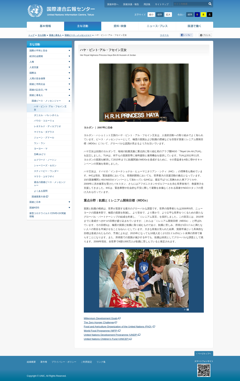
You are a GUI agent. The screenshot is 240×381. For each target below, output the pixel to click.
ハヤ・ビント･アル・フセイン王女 (50, 108)
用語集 (147, 4)
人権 (31, 62)
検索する (210, 4)
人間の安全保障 (37, 78)
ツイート (164, 35)
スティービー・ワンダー (46, 171)
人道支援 (33, 67)
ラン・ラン (39, 143)
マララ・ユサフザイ (44, 176)
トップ (31, 35)
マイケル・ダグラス (44, 132)
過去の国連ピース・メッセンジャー (49, 184)
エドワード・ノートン (45, 160)
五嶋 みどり (40, 154)
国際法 (32, 73)
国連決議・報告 (131, 4)
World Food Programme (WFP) (101, 330)
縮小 (151, 14)
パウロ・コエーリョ (44, 120)
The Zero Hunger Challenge (99, 322)
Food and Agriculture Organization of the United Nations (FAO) (118, 326)
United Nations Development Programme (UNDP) (110, 334)
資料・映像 (120, 27)
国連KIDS (34, 207)
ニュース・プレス (157, 27)
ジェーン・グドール (44, 137)
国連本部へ (112, 4)
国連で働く (195, 27)
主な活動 (82, 27)
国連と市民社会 (37, 84)
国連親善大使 (38, 196)
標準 (160, 14)
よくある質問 (40, 191)
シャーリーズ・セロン (45, 165)
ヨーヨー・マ (40, 148)
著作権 (43, 362)
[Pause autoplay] (186, 309)
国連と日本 (35, 202)
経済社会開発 (36, 56)
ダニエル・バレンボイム (46, 115)
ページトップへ (203, 353)
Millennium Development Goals (101, 318)
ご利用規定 (86, 362)
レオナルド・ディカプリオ (47, 126)
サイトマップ (162, 4)
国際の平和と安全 (38, 50)
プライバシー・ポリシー (64, 362)
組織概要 (31, 362)
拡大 (168, 14)
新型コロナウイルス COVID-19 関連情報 (47, 215)
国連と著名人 (55, 35)
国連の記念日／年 (38, 89)
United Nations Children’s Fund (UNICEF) (106, 339)
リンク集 (101, 362)
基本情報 (45, 27)
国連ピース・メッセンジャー (78, 35)
